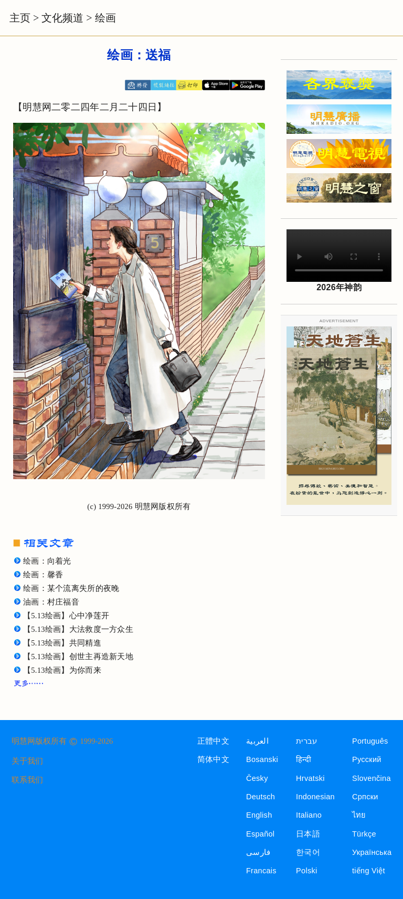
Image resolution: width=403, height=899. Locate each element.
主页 (19, 18)
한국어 (308, 852)
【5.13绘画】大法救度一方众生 (78, 629)
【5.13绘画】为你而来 (62, 670)
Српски (365, 796)
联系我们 (27, 780)
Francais (261, 870)
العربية (257, 741)
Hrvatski (310, 778)
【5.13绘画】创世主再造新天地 (78, 656)
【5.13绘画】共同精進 (62, 643)
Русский (366, 759)
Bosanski (262, 759)
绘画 (105, 18)
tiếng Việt (368, 870)
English (259, 815)
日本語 (308, 834)
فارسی (258, 852)
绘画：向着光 (47, 561)
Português (370, 741)
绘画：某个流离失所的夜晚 (71, 588)
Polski (306, 870)
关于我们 (27, 761)
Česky (257, 778)
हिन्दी (303, 759)
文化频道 (62, 18)
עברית (306, 741)
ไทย (359, 815)
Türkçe (364, 834)
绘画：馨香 (43, 574)
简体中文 (213, 759)
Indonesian (315, 796)
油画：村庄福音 (51, 602)
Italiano (309, 815)
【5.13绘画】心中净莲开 (66, 615)
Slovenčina (371, 778)
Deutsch (260, 796)
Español (260, 834)
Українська (371, 852)
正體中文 (213, 741)
